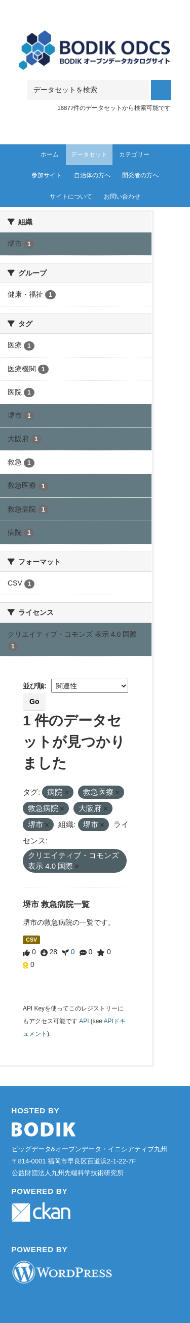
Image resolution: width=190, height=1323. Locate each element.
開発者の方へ (140, 175)
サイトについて (71, 196)
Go (34, 701)
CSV (31, 940)
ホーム (50, 154)
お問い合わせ (122, 196)
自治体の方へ (92, 175)
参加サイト (46, 175)
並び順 (33, 686)
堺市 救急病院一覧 (56, 904)
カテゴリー (134, 154)
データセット (89, 154)
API (84, 1021)
